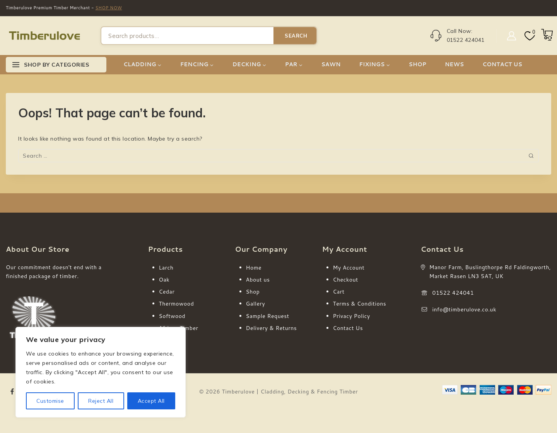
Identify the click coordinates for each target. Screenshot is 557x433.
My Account (349, 267)
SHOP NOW (109, 8)
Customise (50, 400)
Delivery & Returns (271, 328)
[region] (100, 372)
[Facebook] (12, 391)
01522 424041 (453, 293)
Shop (253, 292)
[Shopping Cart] (546, 37)
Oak (164, 280)
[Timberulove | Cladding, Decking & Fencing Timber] (44, 36)
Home (254, 267)
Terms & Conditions (359, 304)
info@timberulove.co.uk (464, 309)
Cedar (167, 292)
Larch (166, 267)
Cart (339, 292)
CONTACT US (502, 64)
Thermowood (176, 304)
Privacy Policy (351, 316)
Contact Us (348, 328)
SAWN (330, 64)
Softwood (172, 316)
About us (258, 280)
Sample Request (267, 316)
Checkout (345, 280)
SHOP (417, 64)
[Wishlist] (529, 36)
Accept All (151, 400)
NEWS (454, 64)
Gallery (255, 304)
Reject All (100, 400)
